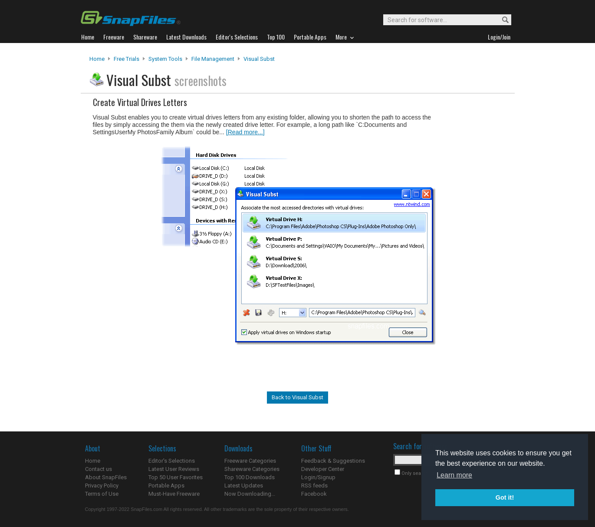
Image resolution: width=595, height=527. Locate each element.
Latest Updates (243, 485)
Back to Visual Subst (297, 397)
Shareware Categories (251, 469)
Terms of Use (101, 494)
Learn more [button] (454, 475)
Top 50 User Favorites (175, 477)
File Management (212, 59)
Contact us (98, 469)
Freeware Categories (250, 460)
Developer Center (322, 469)
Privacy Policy (101, 485)
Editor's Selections (171, 460)
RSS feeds (314, 485)
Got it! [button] (505, 497)
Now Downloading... (249, 494)
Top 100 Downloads (249, 477)
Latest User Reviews (173, 469)
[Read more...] (245, 132)
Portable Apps (166, 485)
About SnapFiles (106, 477)
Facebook (314, 494)
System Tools (165, 59)
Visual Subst (259, 59)
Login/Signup (318, 477)
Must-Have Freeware (174, 494)
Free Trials (126, 59)
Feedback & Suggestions (333, 460)
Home (97, 59)
